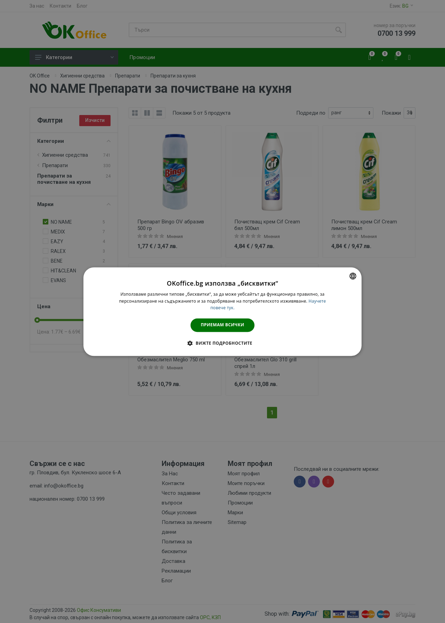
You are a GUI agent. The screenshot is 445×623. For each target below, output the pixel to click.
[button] (222, 343)
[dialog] (222, 311)
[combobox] (352, 275)
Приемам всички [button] (222, 325)
